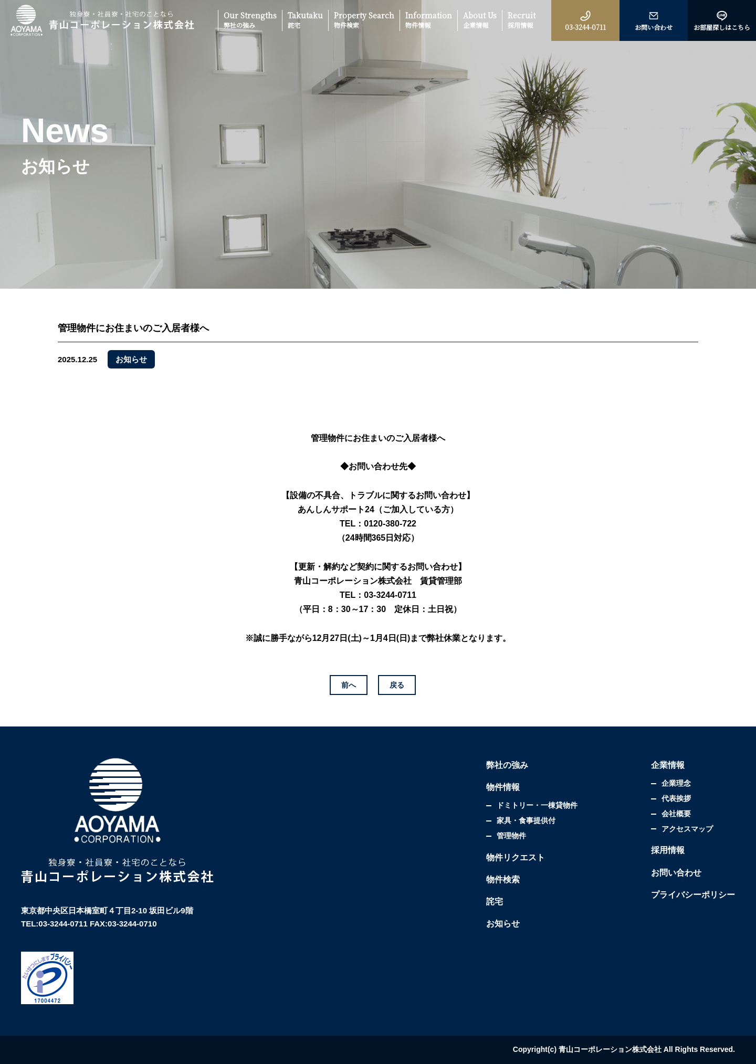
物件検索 (503, 879)
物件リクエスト (515, 857)
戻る (397, 685)
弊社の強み (507, 765)
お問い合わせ (676, 872)
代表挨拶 (676, 798)
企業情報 (668, 765)
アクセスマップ (687, 829)
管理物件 (511, 835)
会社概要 (676, 813)
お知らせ (503, 923)
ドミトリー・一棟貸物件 (537, 805)
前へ (348, 685)
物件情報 (503, 787)
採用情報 (668, 850)
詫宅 (494, 901)
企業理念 (676, 783)
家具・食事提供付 (526, 820)
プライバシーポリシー (693, 894)
